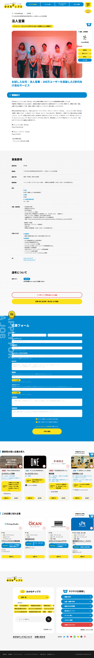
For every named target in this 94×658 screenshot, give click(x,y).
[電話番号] (47, 348)
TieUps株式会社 (85, 42)
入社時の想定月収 (29, 199)
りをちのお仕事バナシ (24, 605)
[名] (65, 335)
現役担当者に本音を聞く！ (36, 605)
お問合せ (50, 611)
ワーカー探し (48, 4)
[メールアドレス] (47, 341)
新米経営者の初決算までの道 (35, 611)
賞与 (25, 190)
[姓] (29, 335)
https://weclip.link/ (29, 260)
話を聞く (16, 498)
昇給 (25, 195)
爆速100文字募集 (5, 22)
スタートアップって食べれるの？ (35, 608)
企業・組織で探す (5, 19)
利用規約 (49, 426)
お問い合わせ (40, 636)
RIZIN (16, 605)
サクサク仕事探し (33, 4)
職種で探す (6, 15)
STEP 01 (27, 279)
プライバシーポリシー (41, 426)
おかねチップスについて (22, 636)
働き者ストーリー (5, 25)
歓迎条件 (26, 238)
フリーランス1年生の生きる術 (21, 611)
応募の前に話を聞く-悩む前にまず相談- (47, 301)
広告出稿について (48, 629)
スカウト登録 (77, 4)
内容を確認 (47, 431)
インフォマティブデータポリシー (31, 654)
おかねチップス (14, 579)
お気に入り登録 (43, 295)
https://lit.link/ (28, 258)
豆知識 (44, 611)
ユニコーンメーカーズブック (50, 608)
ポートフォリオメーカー (62, 4)
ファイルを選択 (16, 380)
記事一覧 (23, 597)
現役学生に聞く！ (47, 605)
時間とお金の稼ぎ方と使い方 (20, 608)
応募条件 (26, 234)
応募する (6, 498)
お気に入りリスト (70, 625)
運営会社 (5, 654)
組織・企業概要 (84, 32)
